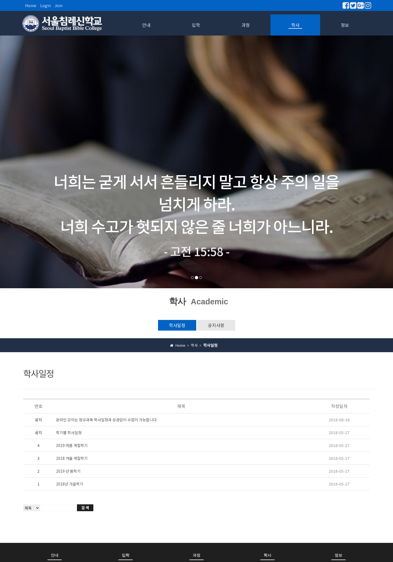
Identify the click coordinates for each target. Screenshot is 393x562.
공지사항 (216, 325)
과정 (246, 25)
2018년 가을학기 (69, 484)
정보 (345, 25)
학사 (295, 25)
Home (30, 5)
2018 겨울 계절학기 (72, 458)
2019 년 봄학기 (68, 471)
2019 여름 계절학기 (72, 445)
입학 (196, 25)
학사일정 (177, 325)
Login (45, 5)
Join (58, 5)
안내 (146, 25)
